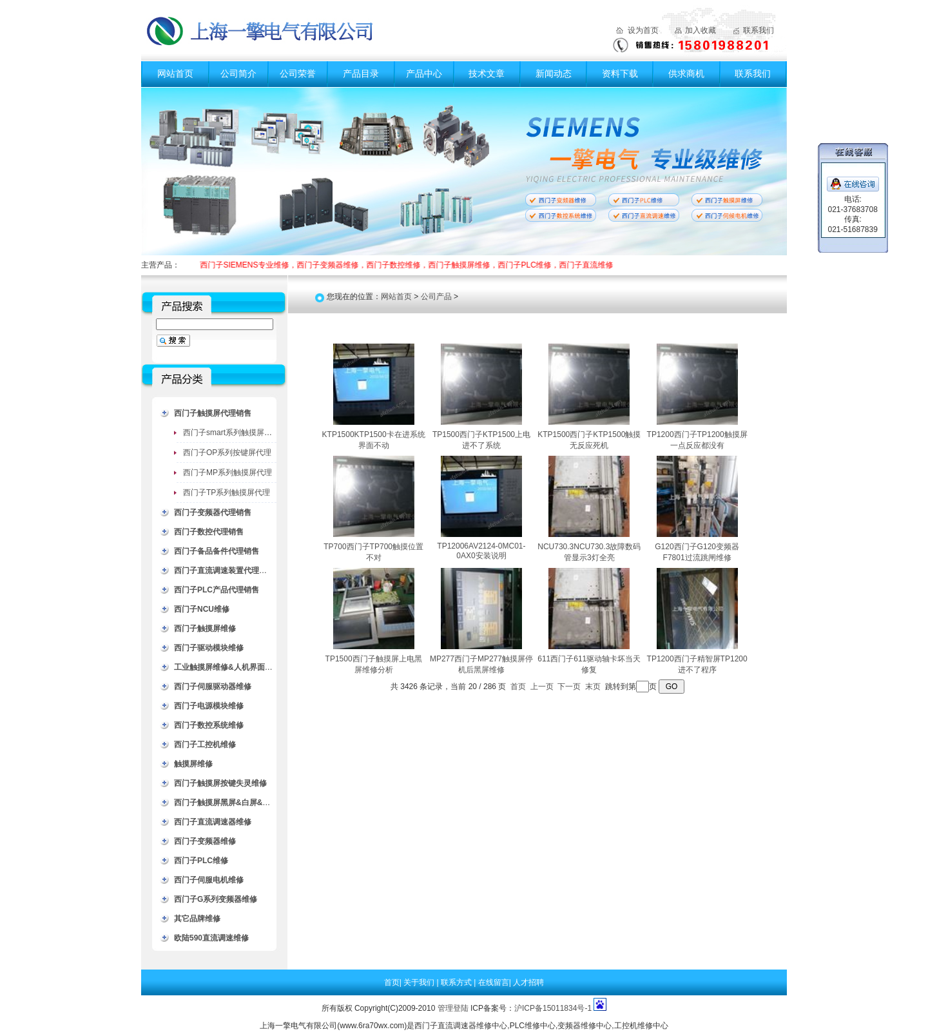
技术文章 (487, 73)
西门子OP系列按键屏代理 (227, 452)
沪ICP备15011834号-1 (553, 1008)
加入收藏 (700, 30)
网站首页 (175, 73)
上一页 (542, 686)
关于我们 (419, 982)
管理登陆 (453, 1008)
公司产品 (436, 296)
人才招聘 (528, 982)
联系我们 (758, 30)
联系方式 (457, 982)
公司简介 (238, 73)
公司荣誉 (298, 73)
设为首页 (643, 30)
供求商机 (686, 73)
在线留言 (493, 982)
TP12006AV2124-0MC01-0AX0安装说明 (481, 550)
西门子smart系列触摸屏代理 (231, 432)
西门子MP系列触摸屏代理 (227, 472)
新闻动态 (554, 73)
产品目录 (361, 73)
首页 (518, 686)
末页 (593, 686)
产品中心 (424, 73)
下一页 (569, 686)
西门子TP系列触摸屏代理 (226, 492)
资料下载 (620, 73)
